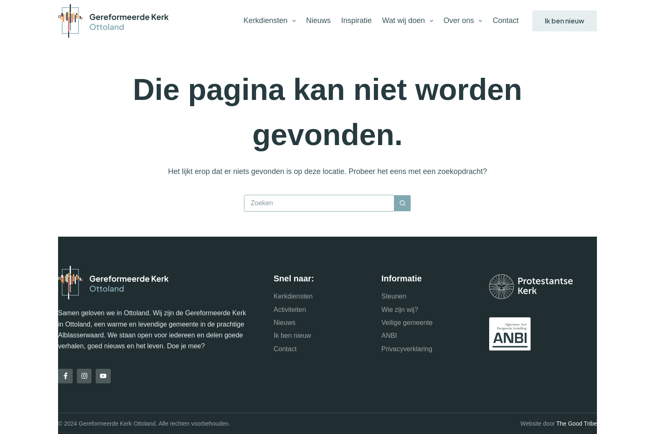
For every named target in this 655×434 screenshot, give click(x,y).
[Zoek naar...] (319, 203)
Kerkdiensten (271, 21)
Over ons (465, 21)
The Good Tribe (576, 423)
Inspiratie (356, 20)
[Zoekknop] (402, 203)
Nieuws (318, 20)
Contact (505, 20)
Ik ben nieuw (564, 20)
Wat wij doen (409, 21)
